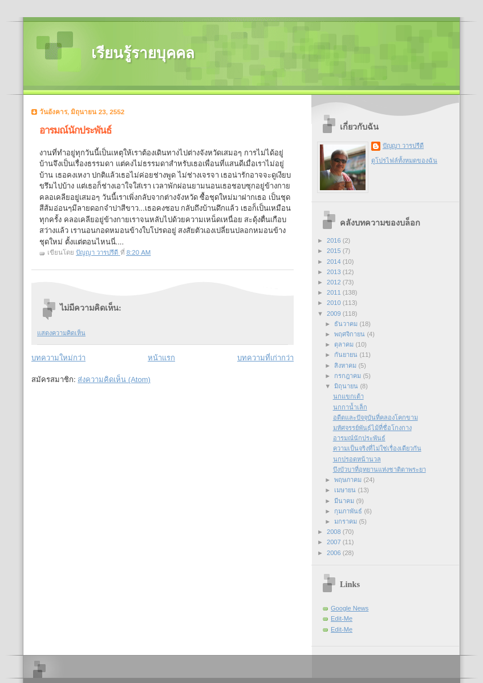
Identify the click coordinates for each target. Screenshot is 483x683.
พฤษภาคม (348, 479)
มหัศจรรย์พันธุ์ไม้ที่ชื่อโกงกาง (372, 427)
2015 (335, 250)
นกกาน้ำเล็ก (350, 407)
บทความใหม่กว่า (58, 357)
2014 (335, 261)
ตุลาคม (344, 344)
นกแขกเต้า (348, 396)
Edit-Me (341, 618)
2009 (335, 313)
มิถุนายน (347, 386)
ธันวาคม (346, 323)
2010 (335, 302)
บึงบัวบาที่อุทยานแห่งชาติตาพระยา (379, 469)
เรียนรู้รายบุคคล (142, 53)
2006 (335, 552)
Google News (349, 608)
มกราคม (346, 521)
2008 (335, 531)
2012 (335, 282)
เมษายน (346, 490)
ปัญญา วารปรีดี (403, 145)
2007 (335, 542)
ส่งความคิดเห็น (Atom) (114, 379)
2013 (335, 271)
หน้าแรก (161, 357)
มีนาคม (345, 500)
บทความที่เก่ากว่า (265, 357)
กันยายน (346, 354)
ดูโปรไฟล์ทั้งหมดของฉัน (404, 160)
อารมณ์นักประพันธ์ (359, 438)
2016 (335, 240)
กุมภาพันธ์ (349, 511)
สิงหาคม (346, 365)
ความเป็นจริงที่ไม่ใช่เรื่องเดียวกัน (377, 448)
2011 (335, 292)
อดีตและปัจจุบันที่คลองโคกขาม (375, 417)
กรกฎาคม (348, 375)
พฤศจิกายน (350, 334)
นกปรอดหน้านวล (357, 459)
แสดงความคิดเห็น (61, 333)
